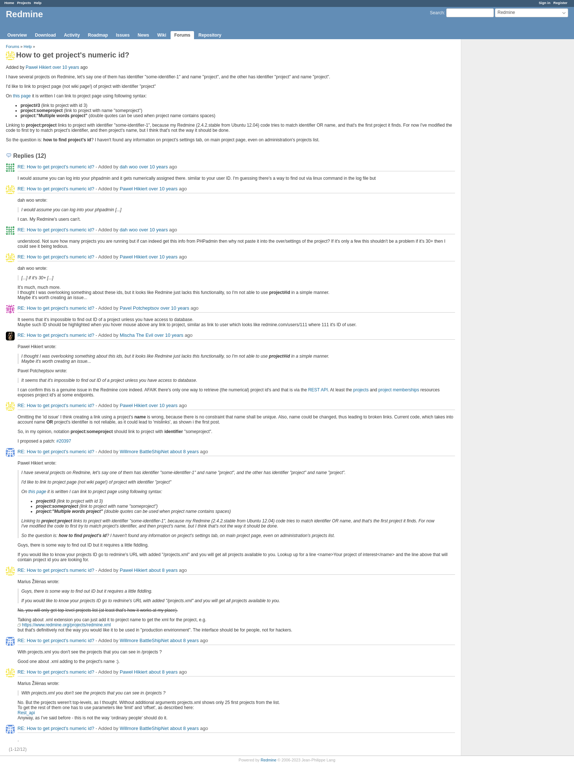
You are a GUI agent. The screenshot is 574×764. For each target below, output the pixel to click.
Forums (182, 35)
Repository (209, 35)
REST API (318, 389)
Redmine (268, 760)
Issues (123, 35)
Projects (24, 3)
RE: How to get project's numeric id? (56, 166)
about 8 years (184, 451)
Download (45, 35)
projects (361, 389)
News (143, 35)
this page (22, 95)
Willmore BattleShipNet (144, 451)
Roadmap (98, 35)
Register (560, 3)
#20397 (63, 441)
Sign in (545, 3)
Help (38, 3)
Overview (17, 35)
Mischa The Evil (136, 335)
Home (9, 3)
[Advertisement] (498, 154)
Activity (72, 35)
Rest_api (26, 712)
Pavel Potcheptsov (139, 308)
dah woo (129, 166)
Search (437, 12)
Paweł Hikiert (38, 67)
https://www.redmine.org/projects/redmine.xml (66, 624)
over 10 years (65, 67)
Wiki (161, 35)
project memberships (399, 389)
